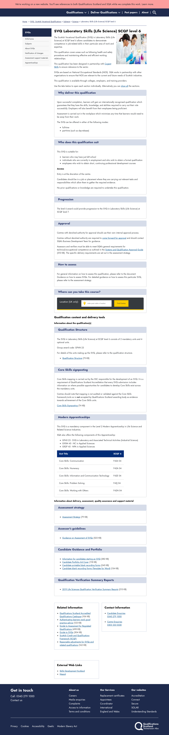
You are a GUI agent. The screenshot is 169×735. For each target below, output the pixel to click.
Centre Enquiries (114, 621)
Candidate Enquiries (116, 613)
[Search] (154, 12)
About (145, 12)
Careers (73, 695)
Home (24, 21)
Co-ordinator (106, 703)
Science (75, 21)
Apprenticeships (31, 62)
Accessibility (38, 726)
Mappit (63, 674)
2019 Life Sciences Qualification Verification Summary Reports (90, 589)
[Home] (22, 12)
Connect (135, 699)
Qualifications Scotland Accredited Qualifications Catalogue (75, 615)
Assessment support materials (36, 58)
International (106, 707)
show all (124, 86)
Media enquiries (77, 699)
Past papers (131, 12)
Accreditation (138, 695)
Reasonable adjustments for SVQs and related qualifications (77, 643)
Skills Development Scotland (72, 671)
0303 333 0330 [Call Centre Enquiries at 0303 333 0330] (114, 625)
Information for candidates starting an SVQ (81, 558)
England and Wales (109, 711)
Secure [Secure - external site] (134, 703)
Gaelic (51, 726)
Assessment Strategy (71, 517)
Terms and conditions (79, 711)
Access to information (80, 707)
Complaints (74, 703)
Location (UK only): (69, 302)
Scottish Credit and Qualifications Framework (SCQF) (74, 637)
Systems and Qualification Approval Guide (124, 249)
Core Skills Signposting (67, 405)
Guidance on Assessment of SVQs (77, 537)
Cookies (25, 726)
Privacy (14, 726)
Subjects (67, 21)
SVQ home (29, 39)
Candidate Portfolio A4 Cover (75, 562)
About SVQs (30, 48)
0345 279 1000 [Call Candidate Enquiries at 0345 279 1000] (114, 616)
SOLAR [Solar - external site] (135, 707)
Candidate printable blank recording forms (81, 565)
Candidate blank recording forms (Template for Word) (86, 568)
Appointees (105, 699)
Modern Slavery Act (67, 726)
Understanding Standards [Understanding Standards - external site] (144, 711)
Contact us (16, 700)
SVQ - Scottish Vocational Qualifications (45, 21)
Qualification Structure (72, 358)
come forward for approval (114, 238)
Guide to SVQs (66, 632)
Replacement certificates (112, 695)
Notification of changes (34, 53)
